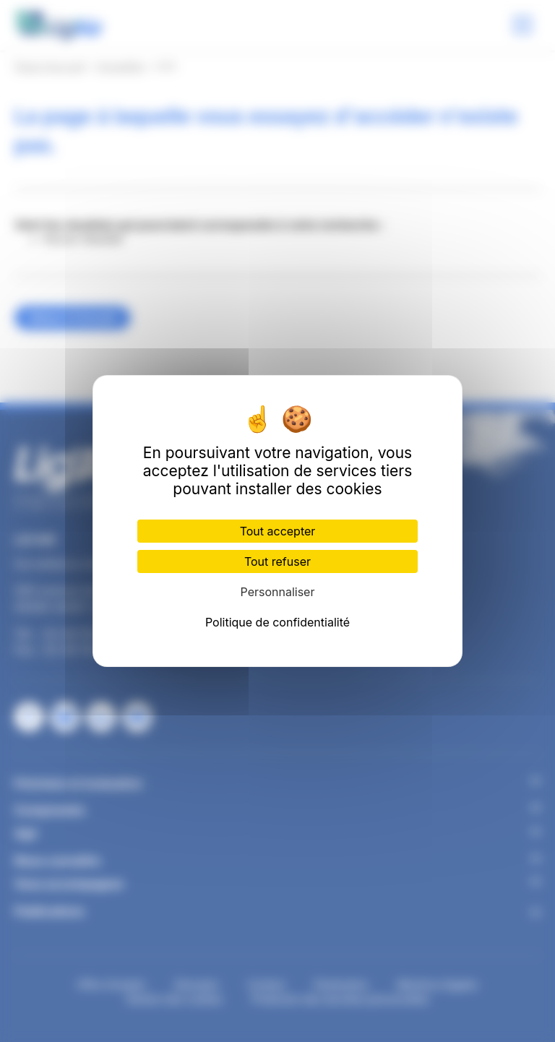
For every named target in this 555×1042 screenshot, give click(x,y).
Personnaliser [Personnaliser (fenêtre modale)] (278, 592)
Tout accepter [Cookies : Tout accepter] (278, 531)
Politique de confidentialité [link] (277, 622)
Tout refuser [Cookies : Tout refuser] (277, 561)
